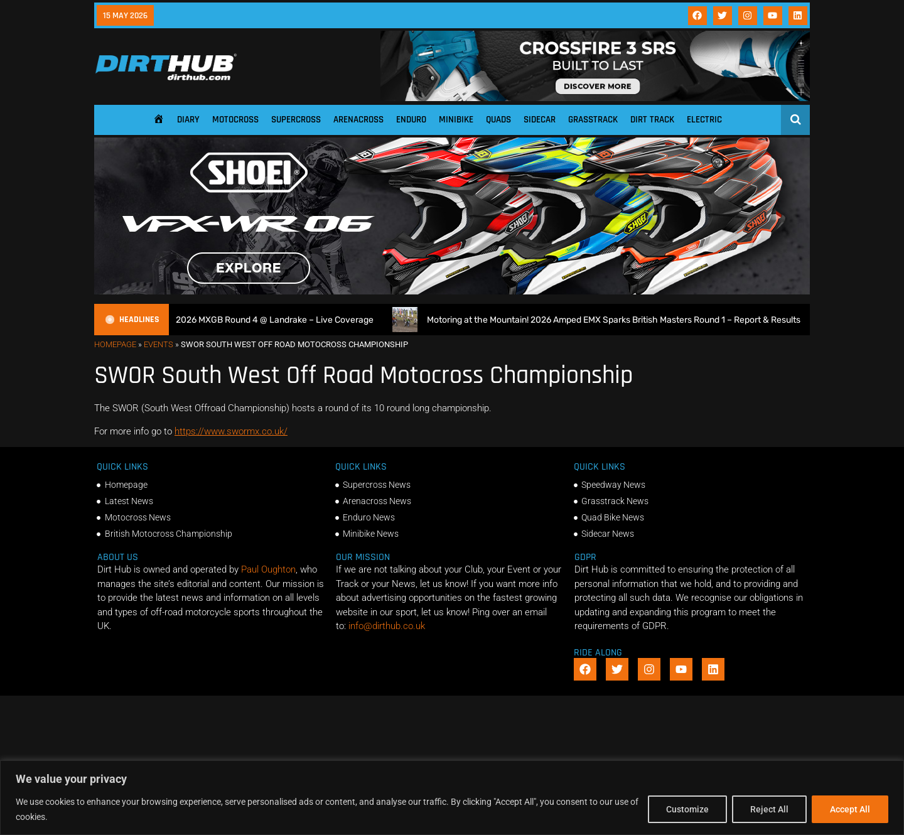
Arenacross (358, 120)
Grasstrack (593, 120)
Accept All (850, 809)
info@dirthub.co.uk (386, 626)
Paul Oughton (268, 569)
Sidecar (540, 120)
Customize (687, 809)
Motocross (235, 120)
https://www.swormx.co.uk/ (231, 431)
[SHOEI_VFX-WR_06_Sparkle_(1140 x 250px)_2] (452, 291)
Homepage (115, 344)
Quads (498, 120)
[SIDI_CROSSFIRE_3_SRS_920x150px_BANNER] (595, 98)
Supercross (296, 120)
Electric (704, 120)
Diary (188, 120)
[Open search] (795, 119)
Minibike (456, 120)
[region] (452, 797)
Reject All (769, 809)
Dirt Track (652, 120)
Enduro (411, 120)
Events (158, 344)
